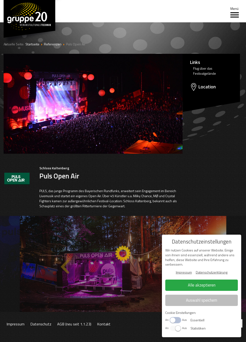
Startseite (32, 44)
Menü (234, 12)
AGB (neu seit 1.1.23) (74, 324)
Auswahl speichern (201, 300)
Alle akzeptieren (201, 285)
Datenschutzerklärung (212, 272)
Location (207, 86)
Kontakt (104, 324)
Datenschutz (40, 324)
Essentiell (197, 320)
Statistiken (198, 328)
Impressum (15, 324)
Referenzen (53, 44)
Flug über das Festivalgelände (204, 71)
